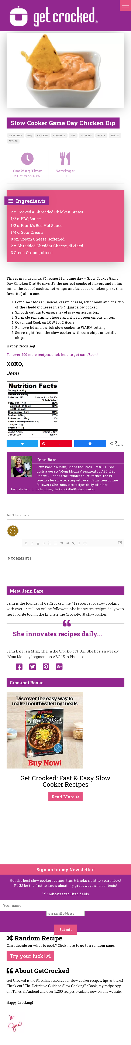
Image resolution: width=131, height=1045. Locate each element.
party (101, 135)
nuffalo (86, 135)
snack (115, 135)
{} (79, 542)
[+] (85, 542)
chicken (42, 135)
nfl (73, 135)
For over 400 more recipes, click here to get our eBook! (52, 354)
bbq (29, 135)
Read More (65, 796)
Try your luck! (30, 956)
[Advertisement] (63, 833)
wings (13, 141)
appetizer (15, 135)
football (59, 135)
